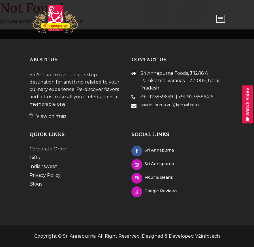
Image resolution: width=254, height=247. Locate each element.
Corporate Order (48, 149)
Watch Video (247, 104)
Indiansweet (43, 166)
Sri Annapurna (79, 236)
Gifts (34, 157)
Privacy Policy (45, 175)
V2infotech (207, 236)
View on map (47, 116)
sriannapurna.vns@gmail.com (170, 104)
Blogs (35, 184)
